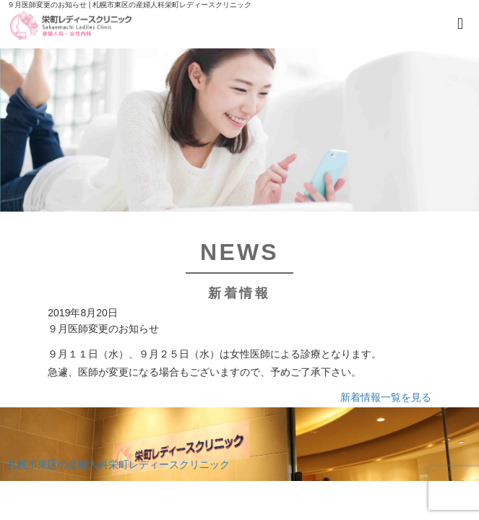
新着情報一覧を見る (385, 397)
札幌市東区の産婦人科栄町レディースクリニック (118, 464)
